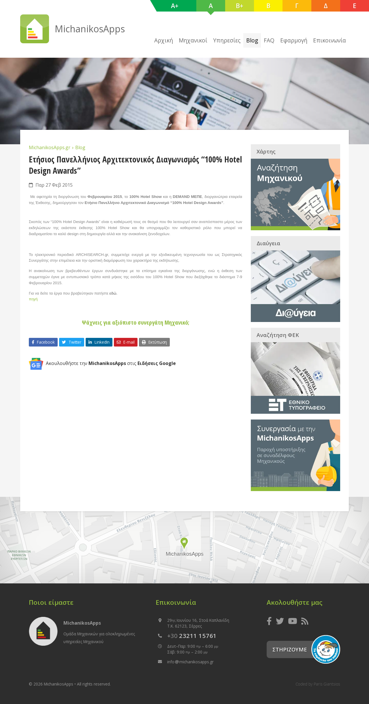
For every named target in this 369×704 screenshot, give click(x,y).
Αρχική (163, 40)
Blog (252, 40)
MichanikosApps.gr (50, 147)
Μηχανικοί (193, 40)
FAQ (269, 40)
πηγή (33, 299)
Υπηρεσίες (226, 40)
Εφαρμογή (293, 40)
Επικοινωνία (329, 40)
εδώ (113, 293)
